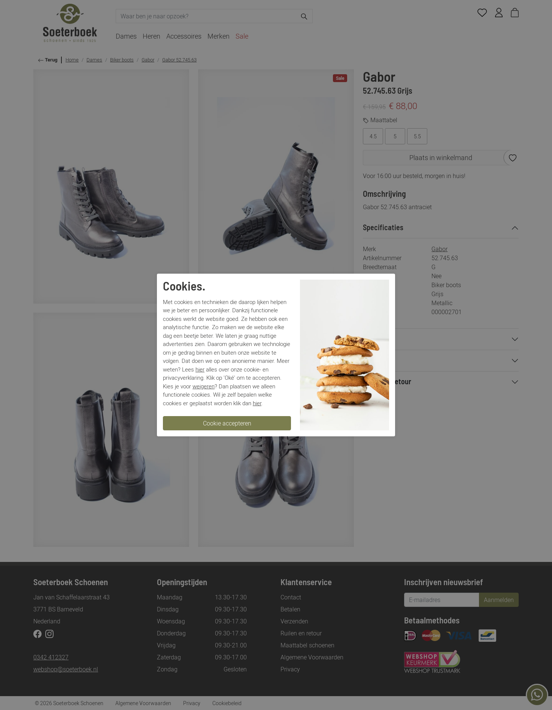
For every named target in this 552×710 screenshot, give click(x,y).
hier (199, 369)
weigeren (203, 386)
